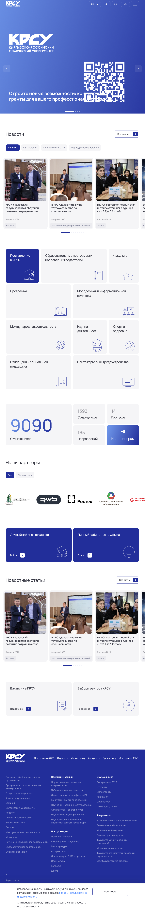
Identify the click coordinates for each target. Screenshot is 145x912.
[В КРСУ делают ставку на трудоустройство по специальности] (71, 193)
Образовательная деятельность (23, 846)
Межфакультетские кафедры (112, 860)
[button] (65, 111)
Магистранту (104, 791)
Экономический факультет (111, 825)
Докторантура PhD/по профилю (68, 856)
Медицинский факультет (110, 848)
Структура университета (19, 793)
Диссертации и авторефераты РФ (69, 795)
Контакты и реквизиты (18, 798)
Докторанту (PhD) (107, 806)
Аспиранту (102, 796)
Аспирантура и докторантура (67, 809)
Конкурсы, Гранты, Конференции (69, 799)
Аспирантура (58, 851)
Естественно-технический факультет (117, 820)
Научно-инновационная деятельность (27, 841)
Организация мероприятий (20, 807)
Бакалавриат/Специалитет (65, 841)
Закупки (10, 827)
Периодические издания (19, 817)
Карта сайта (12, 880)
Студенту (102, 787)
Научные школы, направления (67, 814)
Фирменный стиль (15, 822)
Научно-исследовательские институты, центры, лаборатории (69, 821)
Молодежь (11, 837)
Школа (54, 870)
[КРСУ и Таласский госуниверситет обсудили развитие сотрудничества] (25, 193)
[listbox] (95, 4)
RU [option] (92, 4)
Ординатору (103, 801)
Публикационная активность (67, 790)
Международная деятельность (23, 832)
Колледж (56, 865)
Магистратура (59, 846)
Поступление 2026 (107, 782)
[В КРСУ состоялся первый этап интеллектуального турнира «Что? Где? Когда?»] (117, 193)
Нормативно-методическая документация (66, 784)
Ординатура (58, 860)
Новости (10, 812)
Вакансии (11, 802)
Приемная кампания (62, 836)
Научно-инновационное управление (71, 804)
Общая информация (16, 851)
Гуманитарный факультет (111, 835)
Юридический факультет (110, 830)
